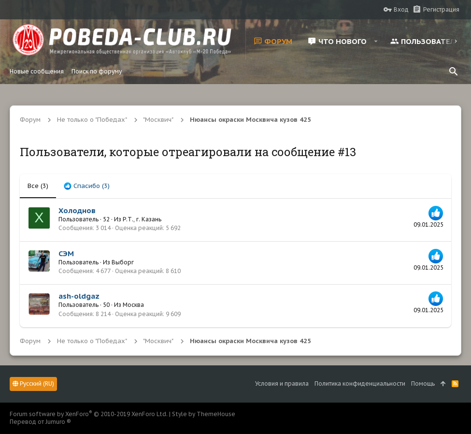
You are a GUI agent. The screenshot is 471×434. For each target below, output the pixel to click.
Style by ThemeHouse (203, 414)
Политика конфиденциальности (359, 383)
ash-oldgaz (79, 296)
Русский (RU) (33, 383)
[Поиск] (453, 71)
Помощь (423, 383)
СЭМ (66, 253)
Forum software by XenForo (89, 414)
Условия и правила (282, 383)
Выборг (123, 262)
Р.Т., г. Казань (142, 219)
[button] (376, 41)
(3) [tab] (38, 186)
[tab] (86, 186)
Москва (133, 304)
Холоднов (77, 210)
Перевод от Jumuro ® (40, 421)
